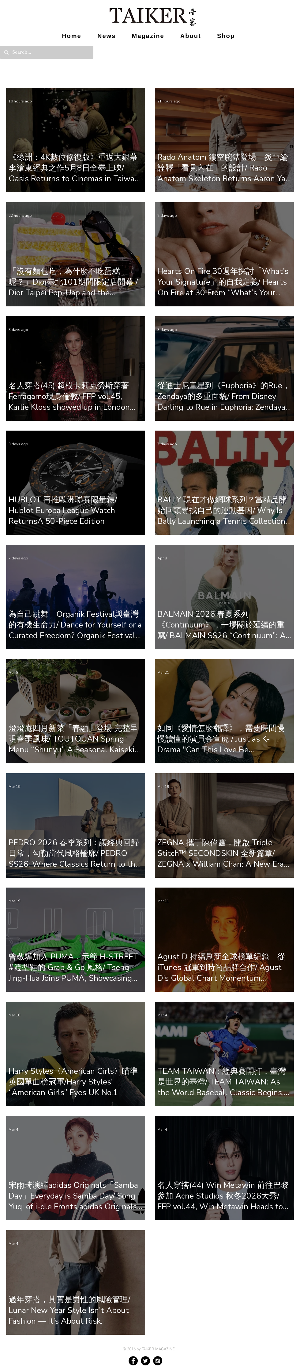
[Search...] (46, 52)
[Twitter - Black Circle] (145, 1360)
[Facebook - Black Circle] (133, 1360)
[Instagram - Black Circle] (157, 1360)
